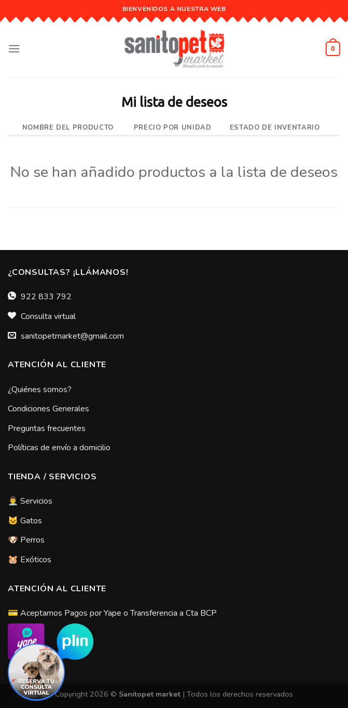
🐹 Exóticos (29, 559)
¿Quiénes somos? (40, 389)
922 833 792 (46, 296)
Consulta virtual (48, 316)
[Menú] (14, 48)
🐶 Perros (26, 540)
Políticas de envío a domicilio (59, 447)
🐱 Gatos (25, 520)
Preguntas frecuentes (47, 428)
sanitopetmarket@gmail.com (72, 336)
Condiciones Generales (48, 408)
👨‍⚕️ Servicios (30, 501)
